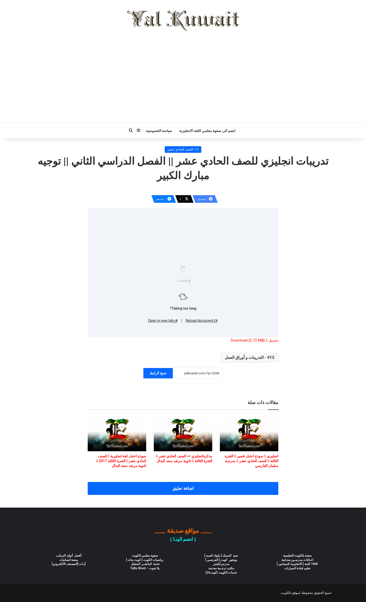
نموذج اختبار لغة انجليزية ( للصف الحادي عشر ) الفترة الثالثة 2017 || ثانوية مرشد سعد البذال (121, 461)
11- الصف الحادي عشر (183, 149)
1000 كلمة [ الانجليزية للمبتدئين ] (297, 564)
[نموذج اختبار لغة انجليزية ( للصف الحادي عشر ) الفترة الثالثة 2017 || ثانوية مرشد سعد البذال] (117, 433)
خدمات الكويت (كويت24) (221, 572)
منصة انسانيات (68, 560)
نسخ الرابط (158, 373)
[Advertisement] (183, 77)
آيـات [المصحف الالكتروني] (69, 564)
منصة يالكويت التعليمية (297, 555)
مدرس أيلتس (221, 564)
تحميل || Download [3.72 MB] (254, 340)
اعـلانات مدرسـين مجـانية (297, 560)
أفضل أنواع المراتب (69, 555)
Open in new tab (162, 321)
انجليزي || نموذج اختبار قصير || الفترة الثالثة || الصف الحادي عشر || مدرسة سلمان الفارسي (251, 461)
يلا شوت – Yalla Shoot (144, 568)
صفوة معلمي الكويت (145, 555)
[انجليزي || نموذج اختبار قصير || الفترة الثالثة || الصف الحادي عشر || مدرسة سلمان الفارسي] (249, 433)
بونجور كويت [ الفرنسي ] (221, 560)
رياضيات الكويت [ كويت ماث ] (145, 560)
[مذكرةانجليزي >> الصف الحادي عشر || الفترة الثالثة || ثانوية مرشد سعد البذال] (183, 433)
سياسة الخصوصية (159, 131)
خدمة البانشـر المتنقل (145, 564)
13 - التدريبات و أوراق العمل (249, 357)
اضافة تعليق (182, 488)
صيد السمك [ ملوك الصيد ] (221, 555)
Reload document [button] (201, 321)
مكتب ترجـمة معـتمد (221, 568)
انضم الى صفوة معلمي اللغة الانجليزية (207, 131)
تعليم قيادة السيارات (297, 568)
